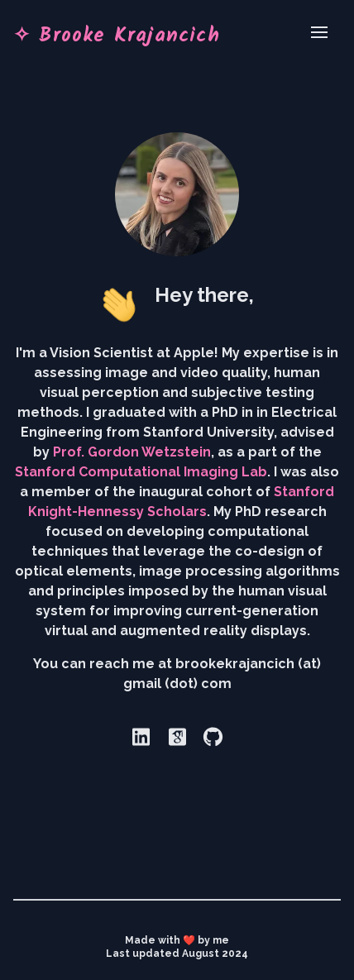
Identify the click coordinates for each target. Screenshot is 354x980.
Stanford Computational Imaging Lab (141, 472)
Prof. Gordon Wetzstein (132, 452)
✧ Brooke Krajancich (116, 33)
